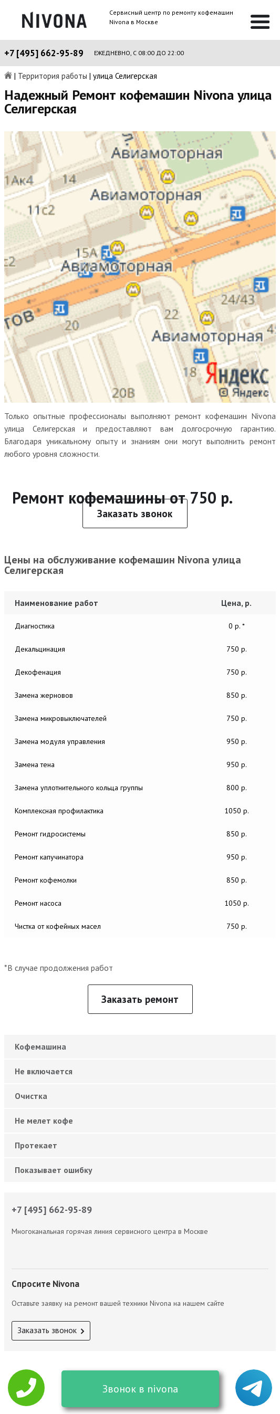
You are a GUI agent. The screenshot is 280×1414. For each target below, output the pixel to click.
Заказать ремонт (140, 999)
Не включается (43, 1071)
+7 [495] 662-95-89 (44, 53)
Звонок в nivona (140, 1389)
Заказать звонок (134, 513)
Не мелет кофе (44, 1120)
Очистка (31, 1096)
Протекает (36, 1145)
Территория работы (52, 76)
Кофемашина (40, 1046)
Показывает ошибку (53, 1170)
